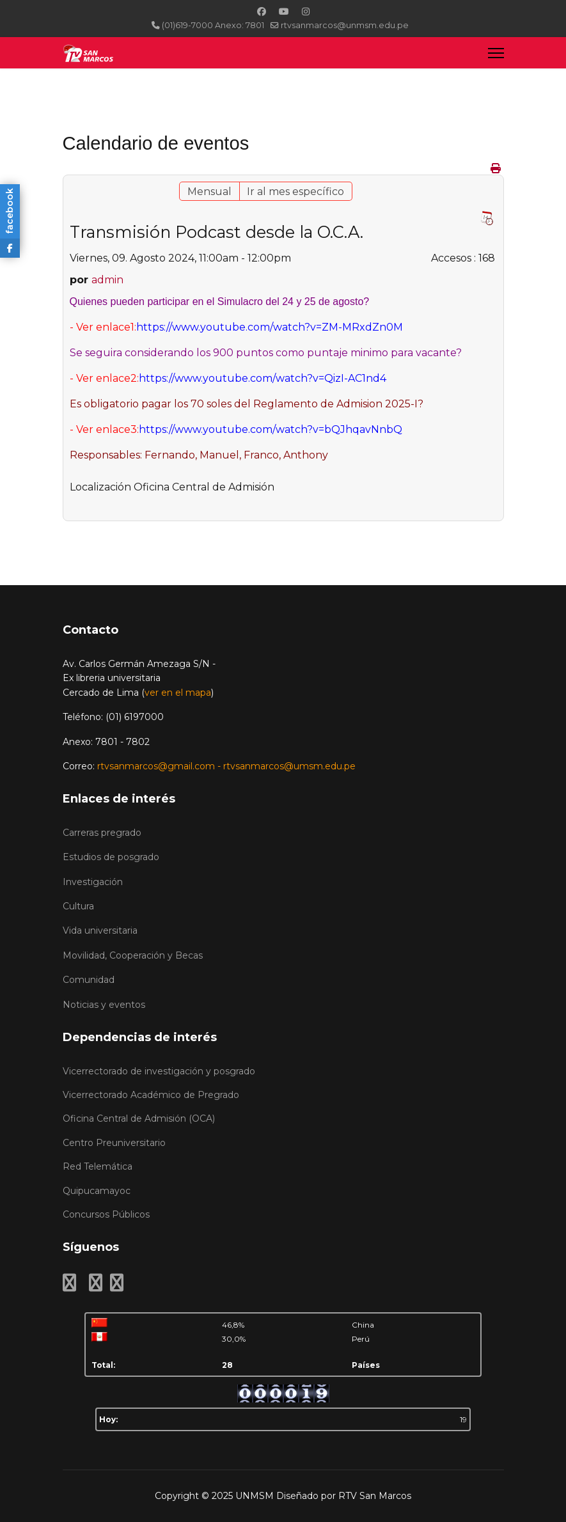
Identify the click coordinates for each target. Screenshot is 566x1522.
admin (107, 280)
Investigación (93, 882)
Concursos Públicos (106, 1214)
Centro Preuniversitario (114, 1143)
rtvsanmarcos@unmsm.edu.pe (345, 25)
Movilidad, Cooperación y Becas (133, 955)
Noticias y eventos (104, 1004)
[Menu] (496, 52)
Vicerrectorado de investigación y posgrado (159, 1071)
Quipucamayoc (96, 1190)
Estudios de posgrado (111, 857)
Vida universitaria (100, 930)
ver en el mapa (178, 692)
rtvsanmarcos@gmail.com (156, 766)
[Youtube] (284, 11)
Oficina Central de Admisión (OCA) (139, 1118)
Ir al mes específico (295, 191)
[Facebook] (261, 11)
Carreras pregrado (102, 832)
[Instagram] (306, 11)
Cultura (78, 906)
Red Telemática (97, 1166)
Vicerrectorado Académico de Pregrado (151, 1095)
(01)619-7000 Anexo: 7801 (213, 25)
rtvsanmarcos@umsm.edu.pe (289, 766)
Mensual (209, 191)
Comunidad (88, 979)
